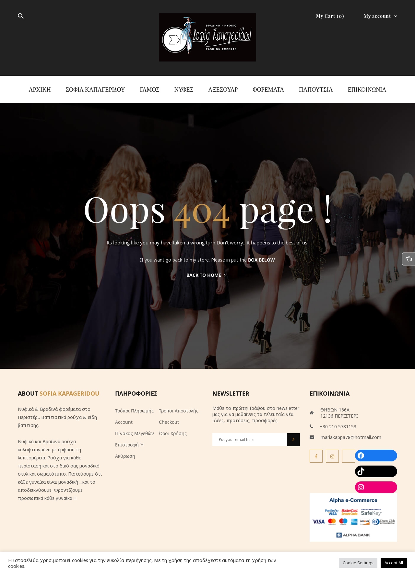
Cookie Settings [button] (358, 563)
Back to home (206, 275)
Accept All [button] (394, 563)
